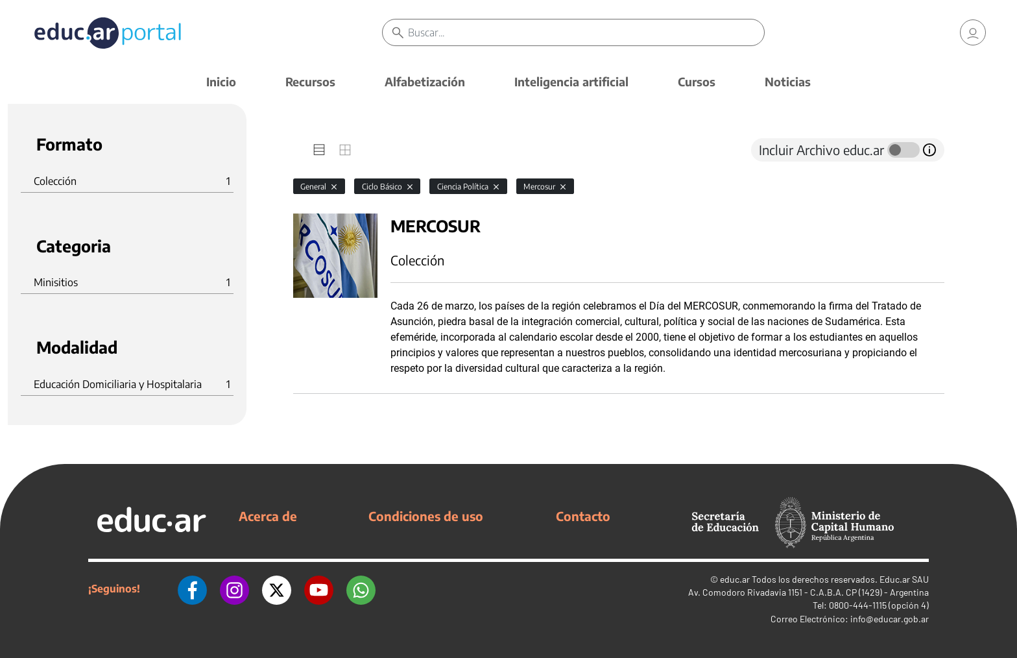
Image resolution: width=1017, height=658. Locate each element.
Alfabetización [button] (425, 81)
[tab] (319, 150)
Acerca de (268, 516)
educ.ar (735, 579)
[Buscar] (586, 32)
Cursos (696, 81)
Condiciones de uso (425, 516)
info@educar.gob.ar (889, 618)
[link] (973, 32)
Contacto (583, 516)
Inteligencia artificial (571, 81)
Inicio (221, 81)
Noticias (788, 81)
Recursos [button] (310, 81)
